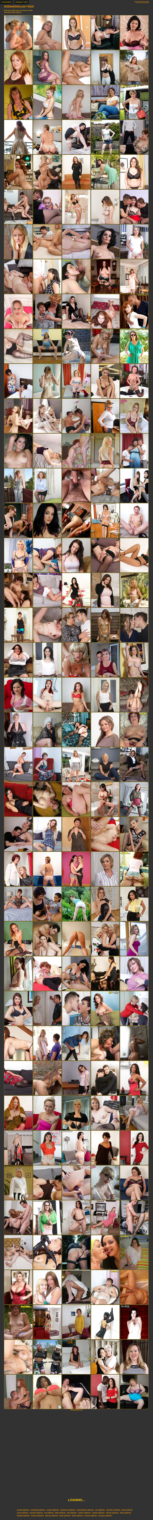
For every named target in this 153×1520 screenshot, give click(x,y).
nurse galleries (22, 1513)
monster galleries (36, 1513)
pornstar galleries (105, 1515)
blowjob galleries (23, 1515)
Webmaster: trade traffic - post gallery (141, 1)
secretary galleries (113, 1510)
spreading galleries (37, 1510)
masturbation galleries (85, 1510)
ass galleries (100, 1510)
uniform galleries (84, 1513)
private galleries (23, 1510)
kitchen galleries (37, 1515)
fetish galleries (77, 1515)
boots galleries (65, 1515)
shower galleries (112, 1513)
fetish (31, 6)
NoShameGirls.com (15, 6)
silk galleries (72, 1513)
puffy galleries (127, 1510)
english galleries (98, 1513)
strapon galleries (90, 1515)
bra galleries (49, 1513)
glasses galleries (51, 1515)
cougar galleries (52, 1510)
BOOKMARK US (76, 1410)
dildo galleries (60, 1513)
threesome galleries (67, 1510)
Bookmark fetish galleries (13, 12)
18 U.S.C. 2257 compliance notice (142, 2)
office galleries (125, 1513)
